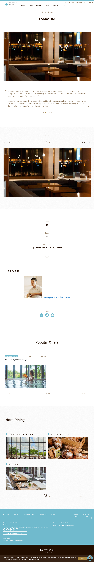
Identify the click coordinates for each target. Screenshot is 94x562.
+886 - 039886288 (13, 523)
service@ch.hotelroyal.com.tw (66, 525)
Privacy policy (6, 538)
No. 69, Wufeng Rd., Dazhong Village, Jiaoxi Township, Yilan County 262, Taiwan (29, 527)
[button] (8, 142)
